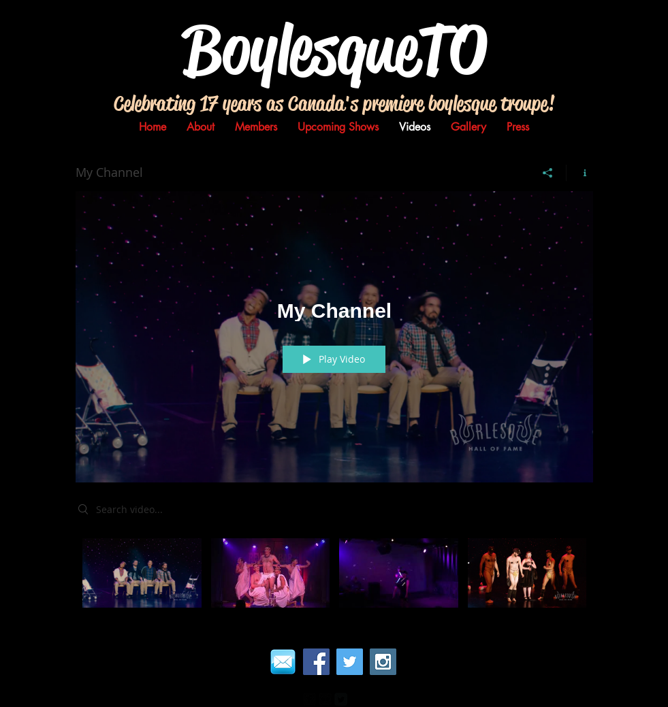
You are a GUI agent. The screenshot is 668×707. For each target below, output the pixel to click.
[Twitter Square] (340, 699)
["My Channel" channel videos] (334, 576)
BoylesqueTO (334, 49)
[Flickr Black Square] (325, 699)
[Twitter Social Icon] (349, 661)
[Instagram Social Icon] (383, 661)
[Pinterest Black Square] (356, 699)
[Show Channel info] (580, 173)
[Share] (548, 173)
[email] (283, 661)
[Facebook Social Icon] (316, 661)
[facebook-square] (309, 699)
